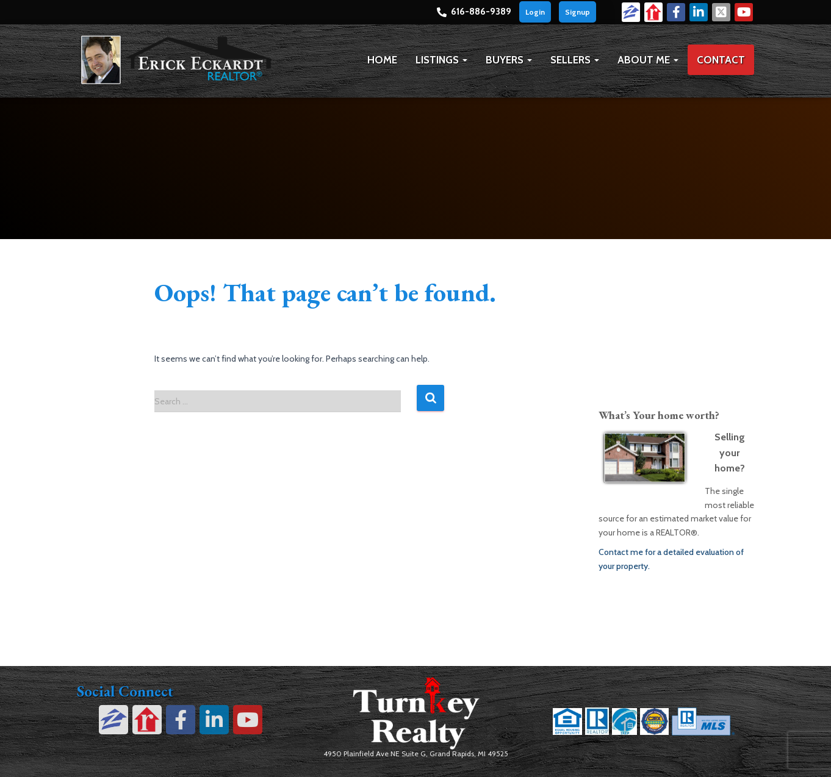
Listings (441, 60)
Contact (721, 60)
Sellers (574, 60)
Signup (577, 11)
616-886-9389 (481, 11)
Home (382, 60)
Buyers (509, 60)
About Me (647, 60)
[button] (464, 60)
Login (535, 11)
